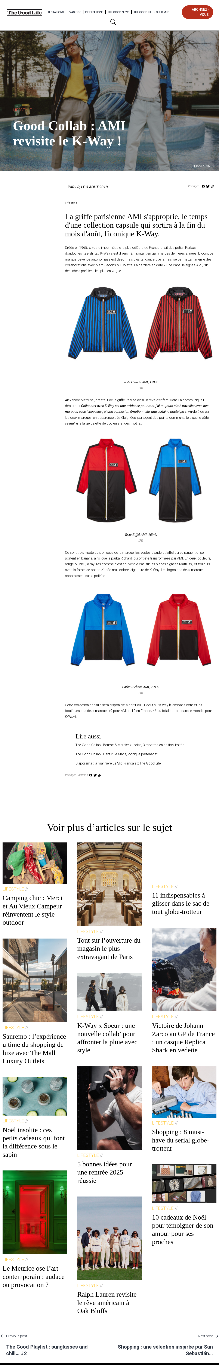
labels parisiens (82, 271)
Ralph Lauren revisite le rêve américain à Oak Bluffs (106, 1302)
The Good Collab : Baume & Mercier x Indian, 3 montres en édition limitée (129, 745)
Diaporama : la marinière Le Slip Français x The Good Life (118, 763)
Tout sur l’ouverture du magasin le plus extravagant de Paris (108, 948)
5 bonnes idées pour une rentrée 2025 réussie (104, 1172)
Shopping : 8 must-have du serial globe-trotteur (180, 1140)
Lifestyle (22, 110)
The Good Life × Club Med (151, 12)
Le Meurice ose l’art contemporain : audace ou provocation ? (34, 1276)
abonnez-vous (200, 12)
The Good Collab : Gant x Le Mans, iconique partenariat (116, 754)
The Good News (118, 12)
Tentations (55, 12)
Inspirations (94, 12)
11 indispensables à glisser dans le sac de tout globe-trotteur (180, 903)
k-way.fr (165, 705)
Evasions (74, 12)
